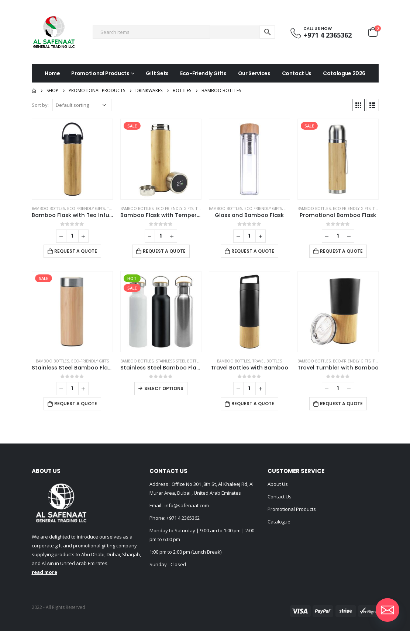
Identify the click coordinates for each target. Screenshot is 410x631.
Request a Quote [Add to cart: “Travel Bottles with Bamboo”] (252, 403)
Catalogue (279, 521)
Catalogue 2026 (344, 73)
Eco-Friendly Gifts (203, 73)
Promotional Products (100, 73)
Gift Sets (157, 73)
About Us (278, 484)
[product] (72, 159)
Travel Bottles (267, 361)
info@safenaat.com (186, 505)
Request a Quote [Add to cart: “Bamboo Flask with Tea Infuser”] (75, 251)
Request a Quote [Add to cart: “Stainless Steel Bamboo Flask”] (75, 403)
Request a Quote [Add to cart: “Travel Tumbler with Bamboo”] (341, 403)
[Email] (387, 610)
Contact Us (297, 73)
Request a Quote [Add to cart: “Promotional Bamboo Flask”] (341, 251)
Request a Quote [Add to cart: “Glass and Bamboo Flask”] (252, 251)
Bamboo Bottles (48, 208)
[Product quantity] (72, 236)
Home (52, 73)
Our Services (254, 73)
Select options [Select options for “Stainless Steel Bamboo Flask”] (163, 388)
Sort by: (40, 105)
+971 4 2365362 (183, 518)
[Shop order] (81, 105)
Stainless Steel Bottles (179, 361)
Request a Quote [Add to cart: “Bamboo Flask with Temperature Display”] (164, 251)
